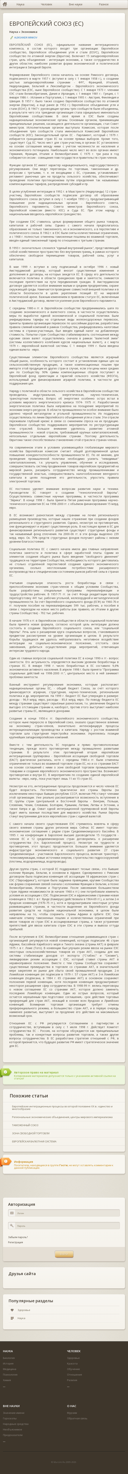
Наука (13, 32)
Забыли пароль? (18, 1237)
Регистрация (15, 1242)
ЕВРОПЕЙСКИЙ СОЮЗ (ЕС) (46, 23)
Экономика (29, 32)
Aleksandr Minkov (25, 37)
